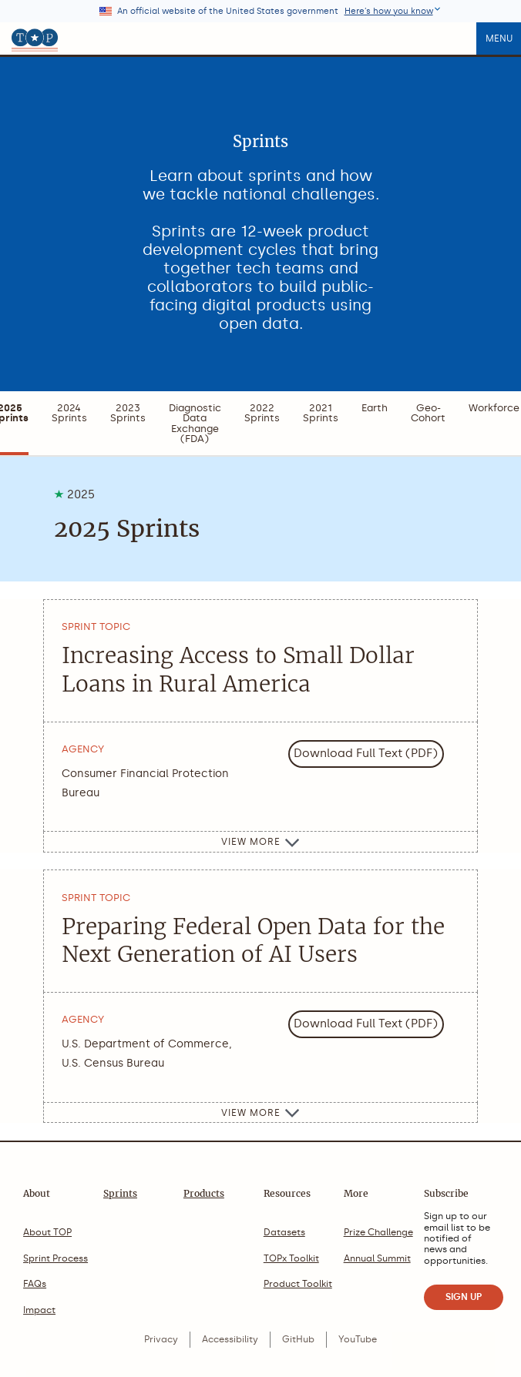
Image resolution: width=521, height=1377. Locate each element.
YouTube (357, 1339)
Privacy (161, 1339)
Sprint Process (55, 1258)
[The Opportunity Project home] (35, 38)
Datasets (284, 1232)
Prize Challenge (378, 1232)
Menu (499, 38)
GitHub (298, 1339)
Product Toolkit (298, 1283)
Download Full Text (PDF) (366, 753)
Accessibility (230, 1339)
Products (203, 1193)
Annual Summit (377, 1258)
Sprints (120, 1193)
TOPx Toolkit (291, 1258)
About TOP (47, 1232)
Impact (39, 1310)
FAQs (34, 1283)
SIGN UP (463, 1297)
